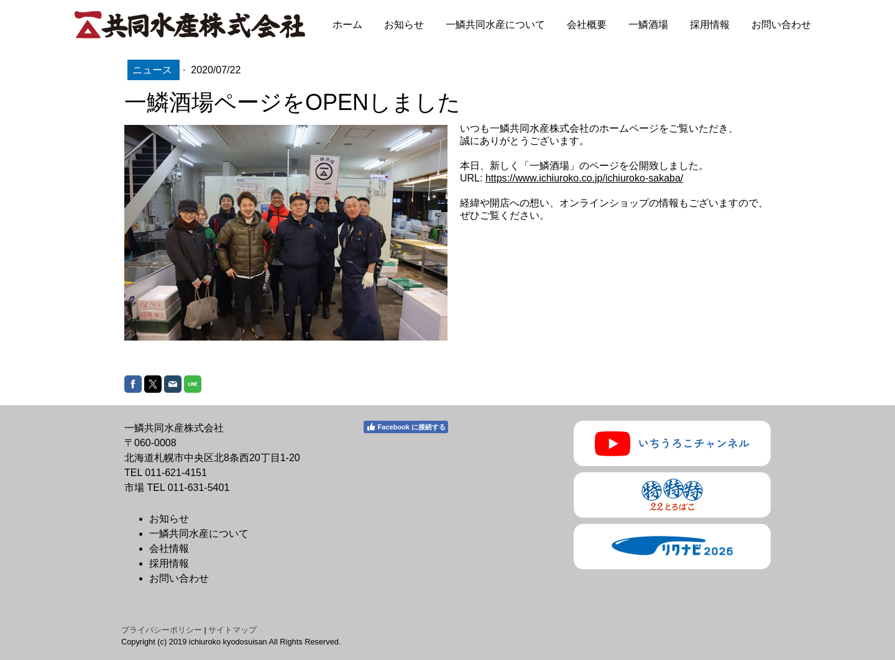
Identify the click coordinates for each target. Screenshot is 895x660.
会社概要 (587, 24)
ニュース (153, 70)
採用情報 (710, 24)
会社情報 (169, 548)
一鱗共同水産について (495, 24)
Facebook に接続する (406, 427)
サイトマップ (232, 630)
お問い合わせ (781, 24)
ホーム (347, 24)
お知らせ (404, 24)
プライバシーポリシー (161, 630)
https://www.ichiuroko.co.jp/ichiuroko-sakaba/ (584, 178)
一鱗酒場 (648, 24)
